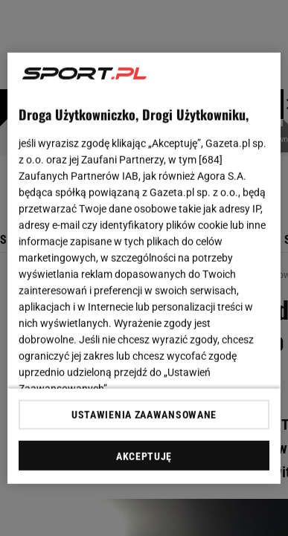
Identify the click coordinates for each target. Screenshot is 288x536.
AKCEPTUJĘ (144, 456)
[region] (144, 268)
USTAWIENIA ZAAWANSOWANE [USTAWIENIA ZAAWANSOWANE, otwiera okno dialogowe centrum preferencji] (144, 415)
